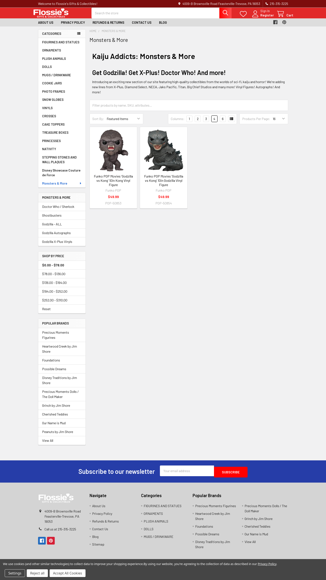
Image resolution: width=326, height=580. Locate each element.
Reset (46, 313)
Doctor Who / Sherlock (58, 210)
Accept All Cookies (67, 573)
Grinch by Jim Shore (56, 409)
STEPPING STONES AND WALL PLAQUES (59, 163)
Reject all (37, 573)
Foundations (51, 364)
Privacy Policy (73, 26)
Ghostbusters (52, 219)
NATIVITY (49, 153)
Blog (163, 26)
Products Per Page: (256, 122)
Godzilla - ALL (52, 228)
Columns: (177, 122)
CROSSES (49, 120)
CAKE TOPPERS (53, 128)
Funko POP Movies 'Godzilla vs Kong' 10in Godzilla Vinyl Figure (163, 184)
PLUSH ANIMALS (54, 62)
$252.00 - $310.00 (54, 304)
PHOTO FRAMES (53, 95)
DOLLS (47, 70)
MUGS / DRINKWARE (56, 79)
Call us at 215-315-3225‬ (60, 532)
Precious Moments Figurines (55, 338)
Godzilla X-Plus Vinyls (57, 245)
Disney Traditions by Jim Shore (59, 384)
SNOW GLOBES (52, 103)
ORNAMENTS (51, 54)
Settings (14, 573)
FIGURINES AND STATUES (60, 46)
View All (47, 444)
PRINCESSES (51, 145)
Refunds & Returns (108, 26)
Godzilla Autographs (56, 237)
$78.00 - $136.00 (53, 278)
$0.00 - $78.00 (53, 269)
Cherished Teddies (55, 418)
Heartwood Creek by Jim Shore (59, 352)
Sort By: (98, 122)
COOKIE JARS (52, 87)
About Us (45, 26)
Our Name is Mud (54, 427)
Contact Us (141, 26)
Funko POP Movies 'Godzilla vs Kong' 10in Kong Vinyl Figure (113, 184)
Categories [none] (51, 37)
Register (262, 18)
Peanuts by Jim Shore (57, 435)
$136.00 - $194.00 (54, 286)
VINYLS (47, 112)
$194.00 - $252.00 (54, 295)
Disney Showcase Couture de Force (61, 176)
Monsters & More (62, 187)
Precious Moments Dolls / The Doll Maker (60, 397)
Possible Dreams (54, 373)
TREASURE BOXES (55, 136)
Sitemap (98, 547)
